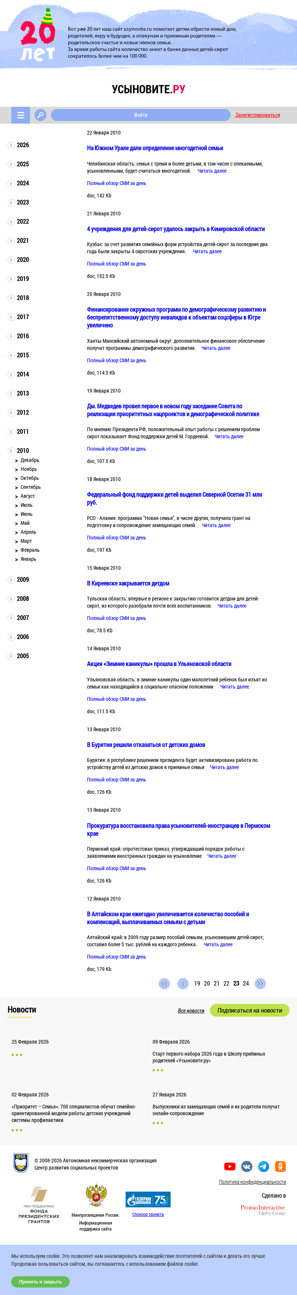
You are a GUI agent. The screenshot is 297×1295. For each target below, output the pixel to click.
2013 (23, 393)
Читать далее (212, 170)
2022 (23, 221)
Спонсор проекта (148, 1214)
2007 (23, 617)
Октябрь (30, 477)
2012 (23, 412)
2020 (23, 259)
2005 (23, 656)
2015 (23, 355)
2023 (23, 202)
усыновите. (148, 89)
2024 (23, 183)
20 (207, 983)
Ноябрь (29, 468)
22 (227, 983)
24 (246, 983)
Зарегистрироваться (257, 115)
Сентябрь (31, 486)
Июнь (27, 513)
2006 (23, 637)
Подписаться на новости (250, 1010)
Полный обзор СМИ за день (116, 183)
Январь (28, 558)
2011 (23, 431)
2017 (23, 317)
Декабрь (30, 459)
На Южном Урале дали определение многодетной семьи (155, 148)
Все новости (191, 1011)
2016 (23, 336)
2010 (23, 450)
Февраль (30, 549)
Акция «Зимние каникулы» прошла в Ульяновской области (159, 664)
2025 (23, 164)
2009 (23, 579)
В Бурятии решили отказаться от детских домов (146, 744)
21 (217, 983)
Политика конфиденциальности (252, 1181)
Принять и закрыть (40, 1282)
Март (26, 540)
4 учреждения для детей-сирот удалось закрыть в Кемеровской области (176, 229)
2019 (23, 278)
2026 (23, 145)
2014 (23, 374)
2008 (23, 598)
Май (25, 522)
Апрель (28, 531)
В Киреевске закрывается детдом (128, 583)
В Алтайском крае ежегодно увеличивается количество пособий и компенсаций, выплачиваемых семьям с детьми (168, 918)
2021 (23, 240)
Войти (140, 115)
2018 (23, 298)
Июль (27, 504)
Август (28, 495)
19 (197, 983)
